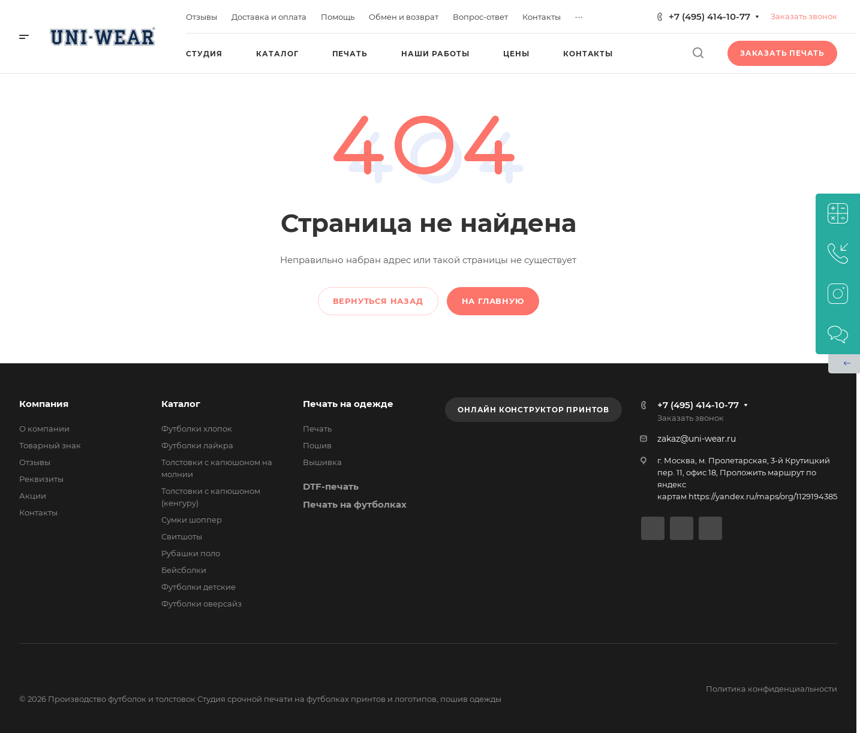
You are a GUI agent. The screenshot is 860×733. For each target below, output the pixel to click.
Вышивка (322, 462)
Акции (32, 495)
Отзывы (34, 462)
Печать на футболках (355, 504)
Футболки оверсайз (201, 603)
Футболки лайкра (197, 445)
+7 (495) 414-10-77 (709, 16)
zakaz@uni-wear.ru (696, 438)
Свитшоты (181, 536)
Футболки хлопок (196, 428)
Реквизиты (41, 479)
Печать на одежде (348, 403)
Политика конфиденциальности (771, 688)
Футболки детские (198, 587)
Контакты (38, 512)
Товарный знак (50, 445)
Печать (317, 428)
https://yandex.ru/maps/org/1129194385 (762, 496)
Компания (43, 403)
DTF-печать (331, 486)
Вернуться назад (378, 301)
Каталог (180, 403)
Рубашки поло (190, 553)
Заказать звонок (804, 16)
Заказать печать (782, 53)
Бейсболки (183, 570)
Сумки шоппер (191, 519)
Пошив (317, 445)
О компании (44, 428)
